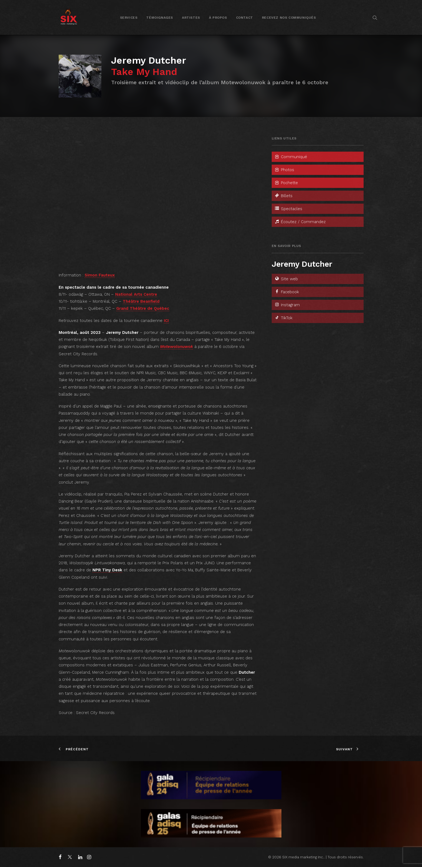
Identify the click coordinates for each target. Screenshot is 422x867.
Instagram (287, 304)
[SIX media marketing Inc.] (69, 17)
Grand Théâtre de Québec (142, 308)
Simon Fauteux (100, 275)
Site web (286, 278)
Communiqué (290, 156)
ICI (166, 320)
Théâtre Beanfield (141, 301)
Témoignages (159, 17)
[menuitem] (128, 17)
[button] (375, 17)
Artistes (191, 17)
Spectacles (288, 208)
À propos (218, 17)
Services (129, 17)
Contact (244, 17)
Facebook (286, 291)
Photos (284, 169)
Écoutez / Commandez (300, 221)
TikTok (283, 317)
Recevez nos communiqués (289, 17)
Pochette (286, 182)
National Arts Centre (136, 294)
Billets (283, 195)
